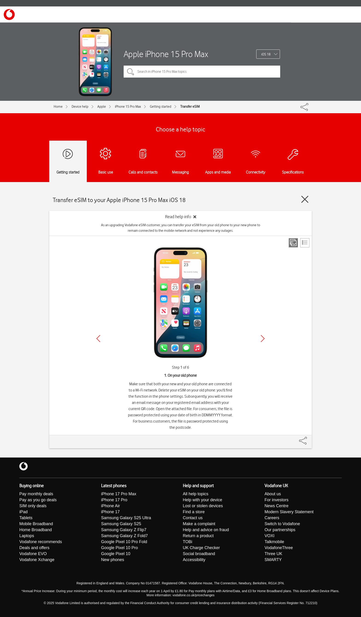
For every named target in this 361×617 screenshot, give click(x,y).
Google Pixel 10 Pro (119, 547)
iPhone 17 (110, 512)
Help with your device (202, 500)
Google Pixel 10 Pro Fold (124, 541)
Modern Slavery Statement (289, 512)
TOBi (187, 541)
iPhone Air (110, 506)
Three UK (273, 553)
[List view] (304, 242)
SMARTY (273, 559)
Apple (101, 106)
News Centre (276, 506)
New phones (112, 559)
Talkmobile (274, 541)
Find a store (194, 512)
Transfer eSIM (190, 106)
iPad (23, 512)
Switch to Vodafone (282, 523)
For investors (276, 500)
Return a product (198, 535)
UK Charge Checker (201, 547)
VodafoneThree (279, 547)
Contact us (193, 518)
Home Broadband (35, 529)
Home (58, 106)
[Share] (308, 438)
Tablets (25, 518)
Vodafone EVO (33, 553)
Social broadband (199, 553)
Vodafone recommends (40, 541)
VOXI (269, 535)
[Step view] (293, 242)
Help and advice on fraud (206, 529)
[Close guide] (304, 199)
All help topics (195, 494)
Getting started (160, 106)
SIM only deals (33, 506)
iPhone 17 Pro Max (118, 494)
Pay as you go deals (38, 500)
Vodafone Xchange (36, 559)
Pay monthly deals (36, 494)
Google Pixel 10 (115, 553)
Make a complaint (199, 523)
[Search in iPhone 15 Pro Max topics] (202, 72)
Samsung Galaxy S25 (121, 523)
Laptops (26, 535)
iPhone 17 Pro (114, 500)
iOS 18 (266, 54)
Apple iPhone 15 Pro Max (166, 54)
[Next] (263, 338)
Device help (80, 106)
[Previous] (98, 338)
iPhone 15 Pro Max (128, 106)
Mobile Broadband (36, 523)
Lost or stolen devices (203, 506)
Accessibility (194, 559)
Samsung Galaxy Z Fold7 (124, 535)
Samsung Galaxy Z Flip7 (123, 529)
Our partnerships (280, 529)
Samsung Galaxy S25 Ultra (126, 518)
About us (273, 494)
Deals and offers (34, 547)
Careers (272, 518)
